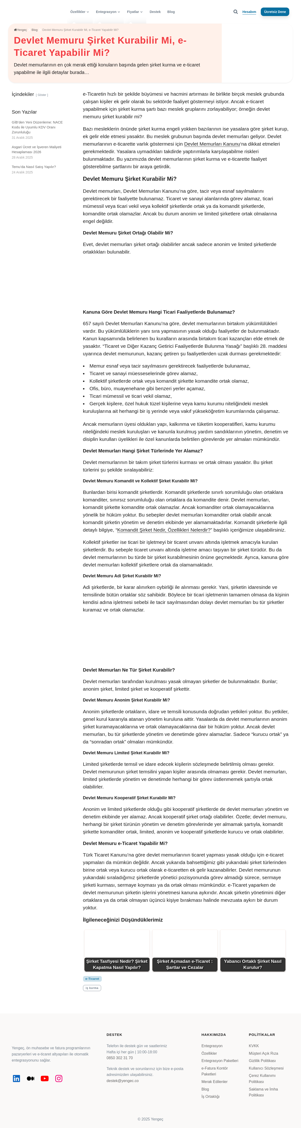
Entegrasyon (212, 1046)
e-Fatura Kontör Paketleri (215, 1071)
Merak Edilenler (215, 1082)
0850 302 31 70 (120, 1058)
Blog (205, 1089)
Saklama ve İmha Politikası (263, 1092)
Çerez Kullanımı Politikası (262, 1079)
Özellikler (209, 1053)
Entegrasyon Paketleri (220, 1061)
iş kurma (92, 988)
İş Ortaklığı (211, 1097)
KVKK (254, 1046)
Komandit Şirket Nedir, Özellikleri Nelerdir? (163, 530)
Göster (42, 95)
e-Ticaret (92, 978)
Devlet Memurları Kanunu (212, 144)
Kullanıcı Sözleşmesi (266, 1068)
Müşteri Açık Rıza (263, 1053)
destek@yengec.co (123, 1081)
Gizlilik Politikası (262, 1061)
